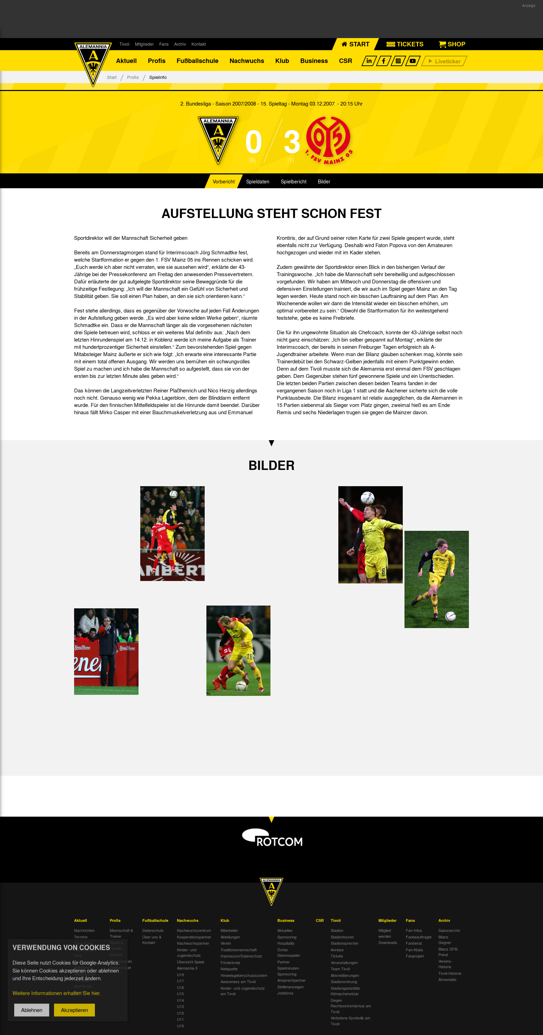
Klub (282, 60)
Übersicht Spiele (190, 961)
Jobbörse (285, 993)
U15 (180, 993)
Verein (226, 943)
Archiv (180, 44)
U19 (180, 974)
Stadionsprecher (344, 943)
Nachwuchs (247, 60)
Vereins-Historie (445, 964)
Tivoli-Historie (449, 973)
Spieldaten (257, 181)
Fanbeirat (414, 943)
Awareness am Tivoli (238, 981)
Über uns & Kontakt (151, 939)
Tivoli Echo (83, 943)
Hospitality (286, 943)
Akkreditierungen (345, 975)
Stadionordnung (344, 981)
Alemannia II (187, 968)
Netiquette (229, 968)
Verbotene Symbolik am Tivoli (350, 1020)
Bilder (324, 181)
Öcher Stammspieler (288, 952)
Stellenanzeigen (290, 986)
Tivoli (124, 44)
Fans (164, 44)
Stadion (337, 930)
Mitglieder (144, 44)
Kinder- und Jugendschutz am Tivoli (243, 991)
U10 (180, 1025)
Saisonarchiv (449, 930)
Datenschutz (153, 930)
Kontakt (199, 44)
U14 (180, 1000)
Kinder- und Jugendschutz (189, 952)
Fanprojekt (415, 956)
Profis (157, 60)
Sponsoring (286, 936)
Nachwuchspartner (193, 943)
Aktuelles (285, 930)
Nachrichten (84, 930)
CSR (345, 60)
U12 (180, 1013)
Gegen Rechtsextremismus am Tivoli (351, 1005)
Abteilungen (230, 936)
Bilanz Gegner (444, 939)
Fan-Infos (414, 930)
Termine (81, 936)
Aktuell (126, 60)
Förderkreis (230, 962)
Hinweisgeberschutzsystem (244, 975)
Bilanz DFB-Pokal (448, 951)
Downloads (388, 942)
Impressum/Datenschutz (241, 956)
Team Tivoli (340, 968)
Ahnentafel (447, 979)
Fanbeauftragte (418, 936)
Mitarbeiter (229, 930)
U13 (180, 1006)
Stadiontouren (342, 936)
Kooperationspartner (194, 936)
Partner (283, 961)
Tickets (337, 956)
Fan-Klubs (414, 949)
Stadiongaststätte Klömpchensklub (345, 991)
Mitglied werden (385, 933)
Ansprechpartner (291, 980)
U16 (180, 987)
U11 (180, 1019)
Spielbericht (293, 181)
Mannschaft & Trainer (121, 933)
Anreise (337, 949)
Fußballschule (198, 60)
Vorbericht (224, 181)
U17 (180, 980)
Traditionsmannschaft (239, 949)
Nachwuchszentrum (194, 930)
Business (314, 60)
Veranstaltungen (344, 962)
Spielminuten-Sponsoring (288, 971)
